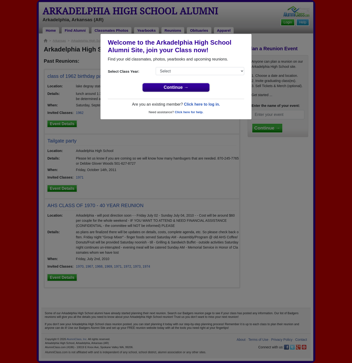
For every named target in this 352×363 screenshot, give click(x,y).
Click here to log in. (202, 104)
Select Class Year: (123, 71)
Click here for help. (189, 112)
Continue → (176, 87)
